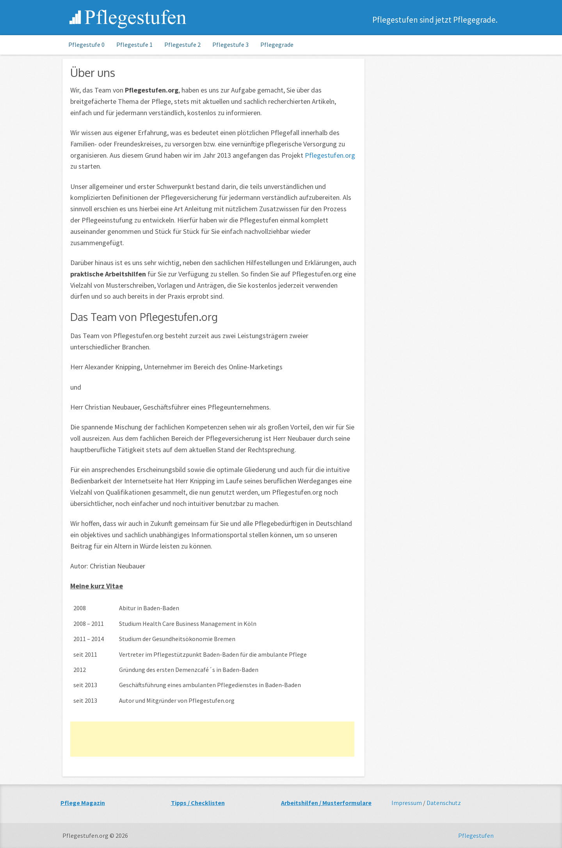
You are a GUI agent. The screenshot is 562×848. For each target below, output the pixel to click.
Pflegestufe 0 (86, 44)
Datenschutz (444, 803)
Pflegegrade (276, 44)
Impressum (406, 803)
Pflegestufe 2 (182, 44)
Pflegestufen (476, 835)
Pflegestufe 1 (134, 44)
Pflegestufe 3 (230, 44)
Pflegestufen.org (128, 18)
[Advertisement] (212, 739)
